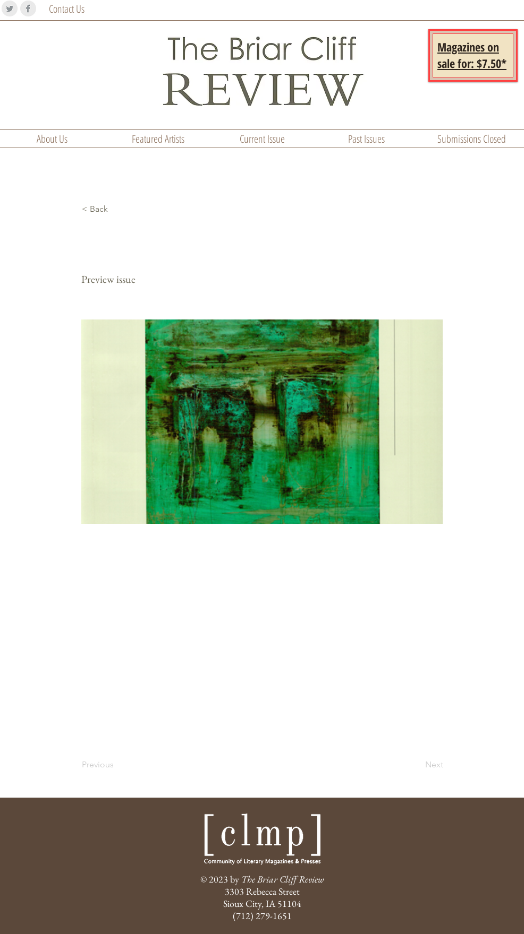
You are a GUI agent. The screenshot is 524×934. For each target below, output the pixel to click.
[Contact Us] (77, 9)
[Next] (416, 764)
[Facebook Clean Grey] (28, 8)
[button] (471, 55)
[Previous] (117, 764)
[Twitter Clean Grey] (10, 8)
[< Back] (117, 209)
